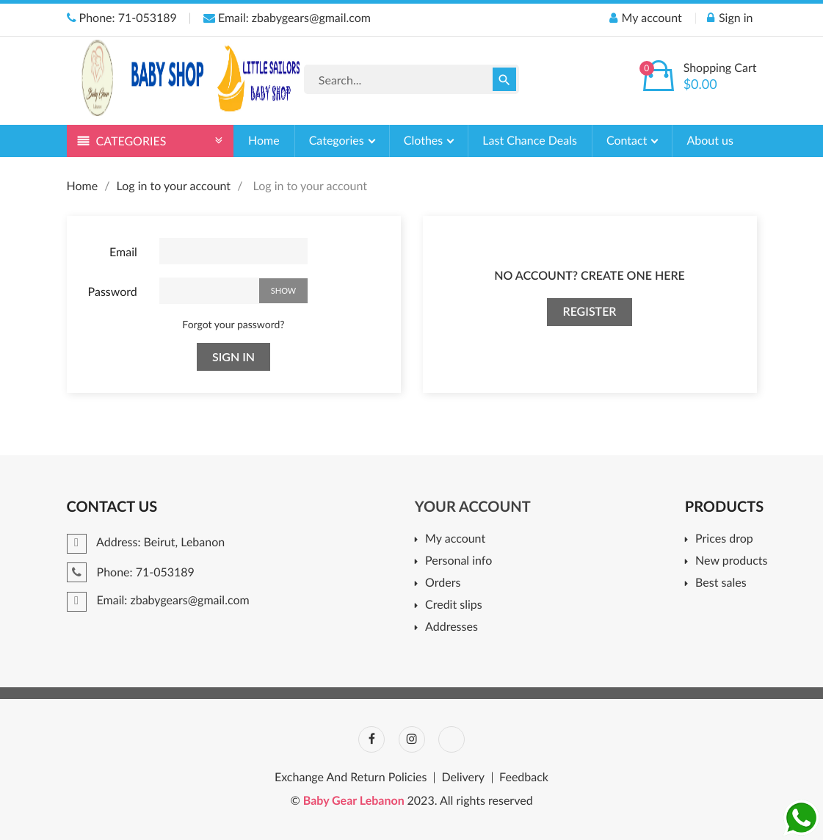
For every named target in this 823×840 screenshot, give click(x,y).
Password (112, 292)
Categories (338, 141)
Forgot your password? (233, 324)
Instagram (412, 739)
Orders (442, 583)
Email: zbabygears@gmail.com (287, 18)
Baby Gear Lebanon (355, 801)
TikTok (451, 739)
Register (589, 312)
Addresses (451, 627)
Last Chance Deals (529, 141)
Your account (473, 506)
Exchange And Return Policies (351, 777)
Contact (628, 141)
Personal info (458, 561)
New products (731, 561)
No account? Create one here (589, 276)
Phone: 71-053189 (122, 18)
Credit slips (453, 605)
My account (455, 539)
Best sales (720, 583)
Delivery (463, 777)
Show (283, 290)
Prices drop (724, 539)
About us (709, 141)
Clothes (425, 141)
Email (123, 252)
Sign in (233, 356)
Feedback (523, 777)
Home (264, 141)
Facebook (371, 739)
